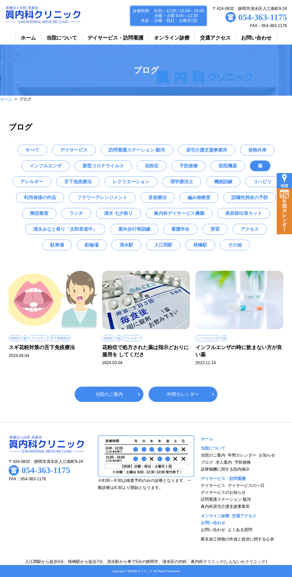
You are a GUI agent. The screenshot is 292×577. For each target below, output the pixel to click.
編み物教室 (199, 197)
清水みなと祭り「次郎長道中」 (65, 229)
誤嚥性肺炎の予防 (249, 197)
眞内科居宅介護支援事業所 (225, 506)
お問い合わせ (213, 529)
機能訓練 (223, 181)
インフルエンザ (46, 165)
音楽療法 (157, 197)
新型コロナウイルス (103, 165)
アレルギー (31, 181)
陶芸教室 (39, 213)
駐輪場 (92, 245)
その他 (235, 245)
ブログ (207, 462)
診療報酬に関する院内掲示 (225, 469)
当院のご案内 (109, 394)
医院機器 (228, 165)
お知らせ (267, 455)
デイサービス (74, 150)
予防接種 (188, 165)
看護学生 (180, 229)
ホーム (6, 99)
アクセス (250, 229)
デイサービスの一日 (246, 485)
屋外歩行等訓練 (134, 229)
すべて (32, 150)
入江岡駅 (163, 245)
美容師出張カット (243, 213)
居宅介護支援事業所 (206, 150)
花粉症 (151, 165)
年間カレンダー (183, 394)
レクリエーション (131, 181)
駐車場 (57, 245)
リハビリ (262, 181)
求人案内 (224, 462)
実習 (215, 229)
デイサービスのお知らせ (223, 492)
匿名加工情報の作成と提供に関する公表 (237, 539)
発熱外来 (257, 150)
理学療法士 (181, 181)
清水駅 (126, 245)
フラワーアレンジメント (102, 197)
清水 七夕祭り (118, 213)
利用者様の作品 (40, 197)
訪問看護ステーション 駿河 (137, 150)
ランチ (76, 213)
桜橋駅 (200, 245)
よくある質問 (240, 529)
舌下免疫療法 (78, 181)
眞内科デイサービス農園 (179, 213)
